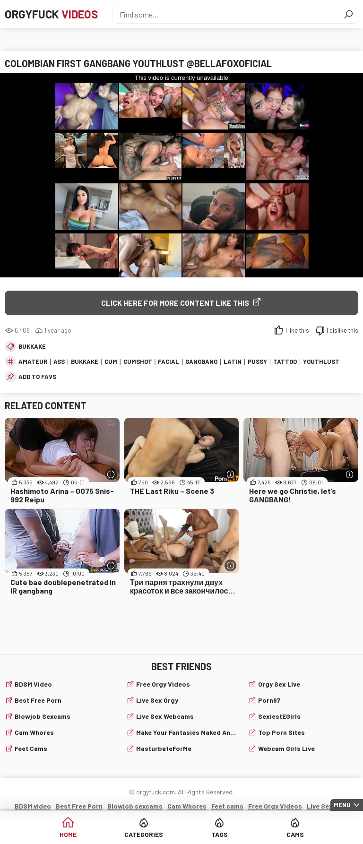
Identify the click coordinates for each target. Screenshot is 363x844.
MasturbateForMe (163, 748)
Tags (219, 834)
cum (110, 361)
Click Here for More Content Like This (175, 302)
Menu (342, 805)
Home (68, 834)
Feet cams (31, 748)
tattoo (285, 361)
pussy (257, 361)
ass (59, 361)
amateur (32, 361)
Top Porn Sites (281, 732)
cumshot (137, 361)
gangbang (201, 361)
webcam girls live (286, 748)
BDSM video (33, 684)
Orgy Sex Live (279, 684)
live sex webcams (165, 716)
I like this (297, 330)
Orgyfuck (51, 14)
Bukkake (32, 346)
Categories (143, 834)
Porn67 (269, 700)
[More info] (111, 474)
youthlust (321, 361)
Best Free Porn (38, 700)
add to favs (37, 376)
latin (233, 361)
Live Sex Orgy (157, 700)
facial (168, 361)
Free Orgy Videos (163, 684)
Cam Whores (34, 732)
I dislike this (342, 330)
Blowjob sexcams (42, 716)
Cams (295, 834)
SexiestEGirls (279, 716)
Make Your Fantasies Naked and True (186, 732)
